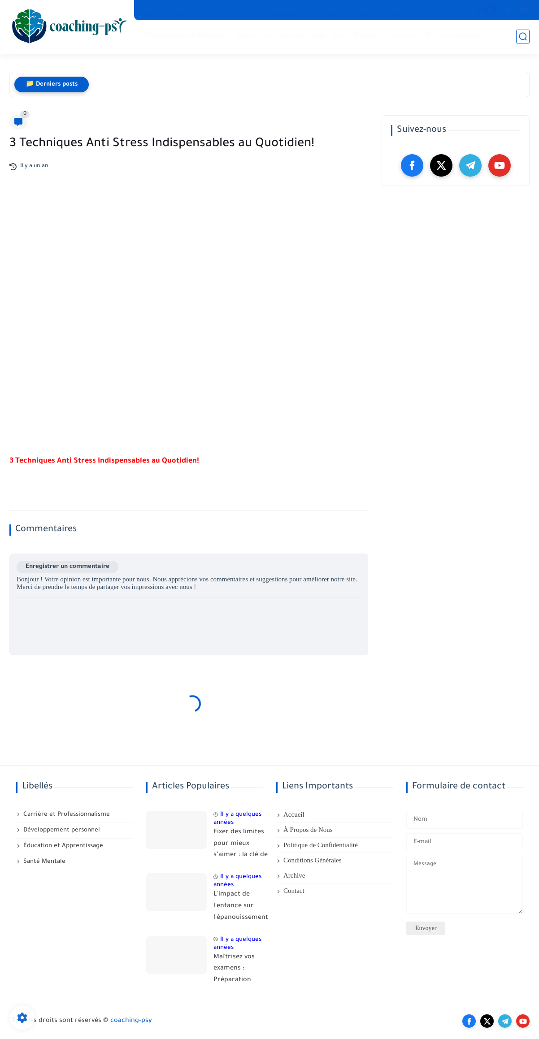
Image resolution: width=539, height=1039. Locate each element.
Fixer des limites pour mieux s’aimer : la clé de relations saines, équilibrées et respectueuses (240, 845)
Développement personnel (61, 830)
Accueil (153, 10)
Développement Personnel (187, 36)
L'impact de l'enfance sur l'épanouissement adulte (240, 907)
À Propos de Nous (198, 10)
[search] (523, 36)
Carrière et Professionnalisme (436, 36)
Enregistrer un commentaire (67, 566)
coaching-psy (131, 1021)
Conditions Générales (345, 10)
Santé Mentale (357, 36)
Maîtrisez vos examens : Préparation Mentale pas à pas (234, 970)
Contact (428, 10)
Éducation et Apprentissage (281, 36)
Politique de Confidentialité (269, 10)
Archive (396, 10)
